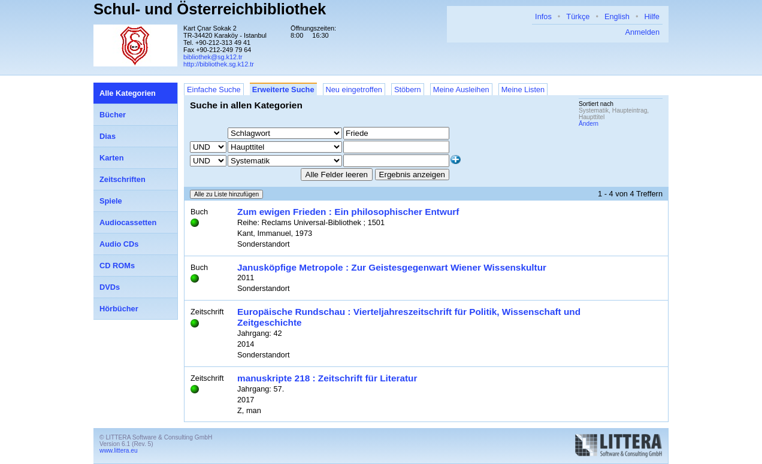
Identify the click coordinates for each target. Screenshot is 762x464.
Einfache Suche (214, 89)
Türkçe (577, 16)
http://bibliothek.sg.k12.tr (218, 64)
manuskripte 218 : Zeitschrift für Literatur (327, 378)
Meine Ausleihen (461, 89)
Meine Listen (523, 89)
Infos (543, 16)
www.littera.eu (118, 450)
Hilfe (652, 16)
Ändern (588, 123)
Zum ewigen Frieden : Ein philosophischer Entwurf (348, 212)
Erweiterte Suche (283, 89)
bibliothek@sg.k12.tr (213, 56)
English (617, 16)
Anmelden (642, 32)
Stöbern (407, 89)
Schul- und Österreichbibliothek (209, 9)
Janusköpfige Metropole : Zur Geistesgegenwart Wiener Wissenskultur (391, 267)
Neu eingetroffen (354, 89)
